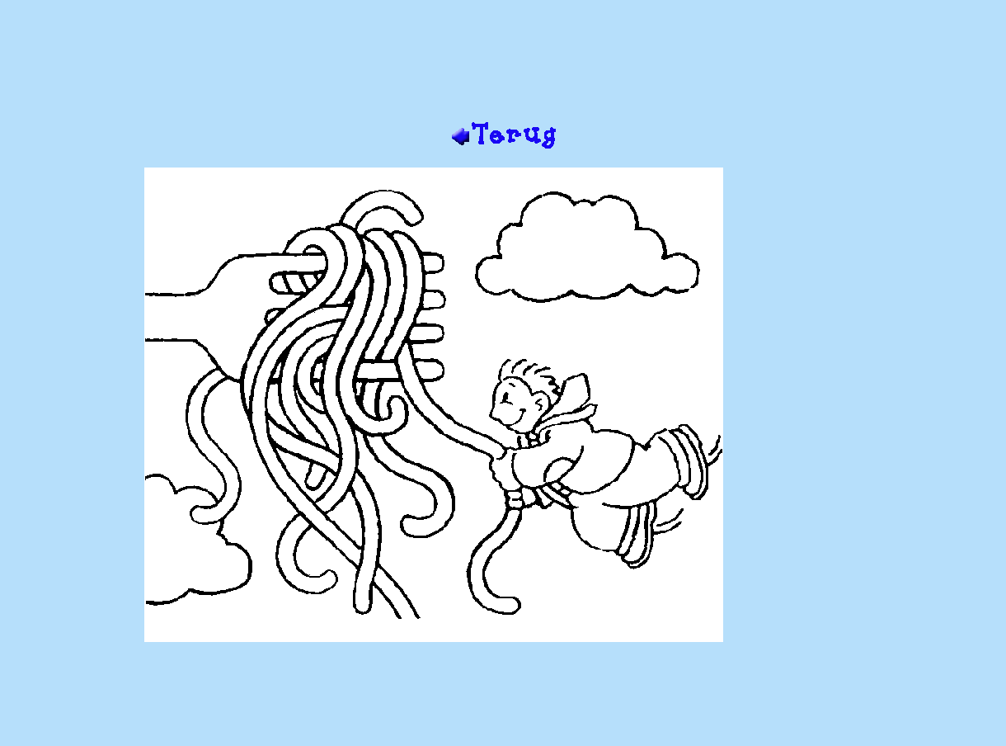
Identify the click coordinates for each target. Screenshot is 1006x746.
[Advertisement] (503, 67)
